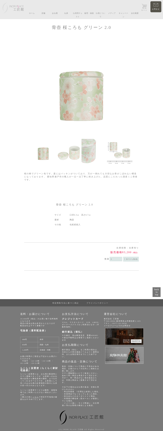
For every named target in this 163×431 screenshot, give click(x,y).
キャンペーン (123, 15)
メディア (112, 13)
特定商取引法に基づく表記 (65, 303)
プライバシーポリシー (97, 303)
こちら (36, 397)
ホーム (32, 13)
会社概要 (135, 13)
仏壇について (100, 15)
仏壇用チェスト (78, 15)
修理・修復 (89, 13)
